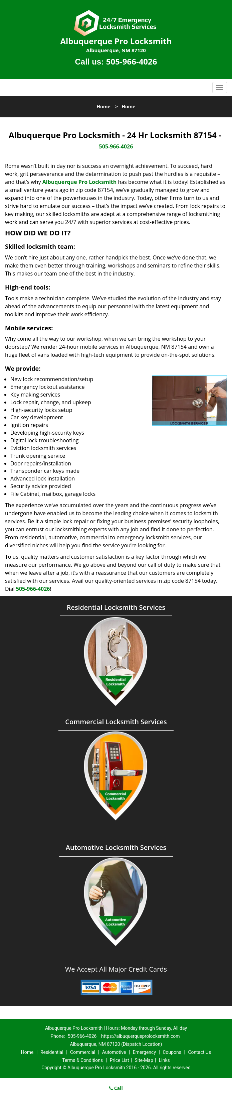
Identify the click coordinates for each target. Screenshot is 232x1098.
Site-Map (144, 1060)
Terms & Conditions (82, 1060)
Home (103, 106)
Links (164, 1060)
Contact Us (199, 1052)
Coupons (172, 1052)
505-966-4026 (131, 61)
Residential (51, 1052)
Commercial (82, 1052)
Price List (119, 1060)
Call (116, 1088)
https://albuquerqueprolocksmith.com (140, 1036)
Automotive (114, 1052)
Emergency (144, 1052)
